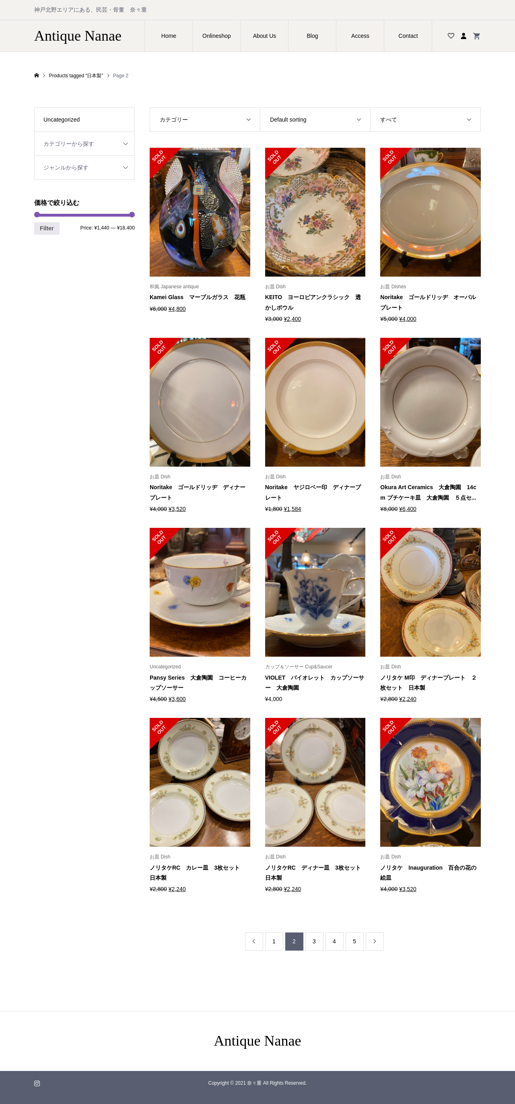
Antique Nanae (78, 36)
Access (360, 36)
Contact (408, 36)
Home (168, 36)
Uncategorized (61, 119)
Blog (312, 36)
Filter (47, 228)
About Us (264, 36)
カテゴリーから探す (68, 144)
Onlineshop (216, 36)
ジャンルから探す (66, 167)
